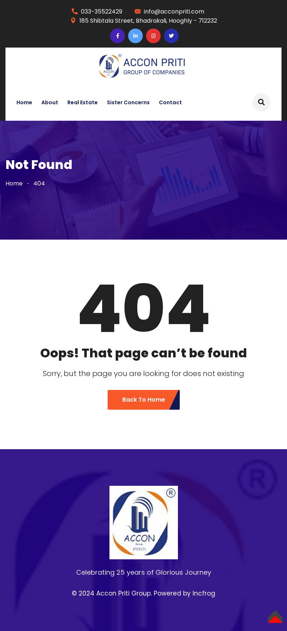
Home (24, 102)
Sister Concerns (128, 102)
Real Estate (82, 102)
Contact (170, 102)
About (49, 102)
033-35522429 (101, 11)
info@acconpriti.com (174, 11)
